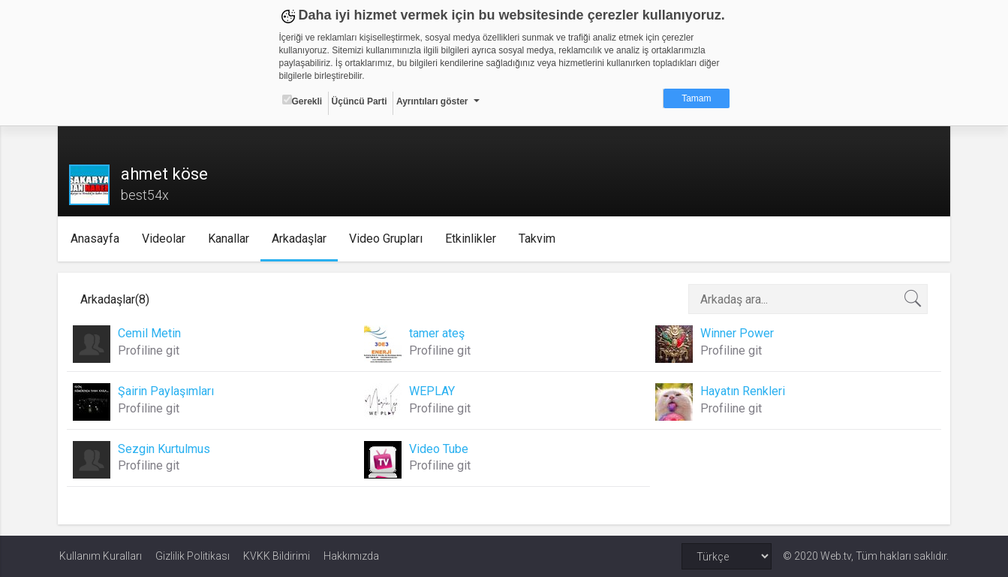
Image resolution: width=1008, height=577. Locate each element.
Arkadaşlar (301, 238)
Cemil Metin (150, 333)
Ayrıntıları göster (432, 101)
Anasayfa (97, 238)
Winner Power (736, 333)
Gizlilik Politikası (192, 556)
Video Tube (439, 449)
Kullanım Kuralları (100, 556)
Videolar (166, 238)
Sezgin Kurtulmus (165, 449)
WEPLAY (433, 391)
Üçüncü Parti (359, 101)
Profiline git (150, 350)
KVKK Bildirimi (276, 556)
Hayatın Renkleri (742, 391)
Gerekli (302, 101)
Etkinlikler (472, 238)
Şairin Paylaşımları (167, 391)
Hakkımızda (351, 556)
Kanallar (230, 238)
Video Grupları (388, 238)
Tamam (696, 98)
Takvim (539, 238)
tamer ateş (437, 333)
